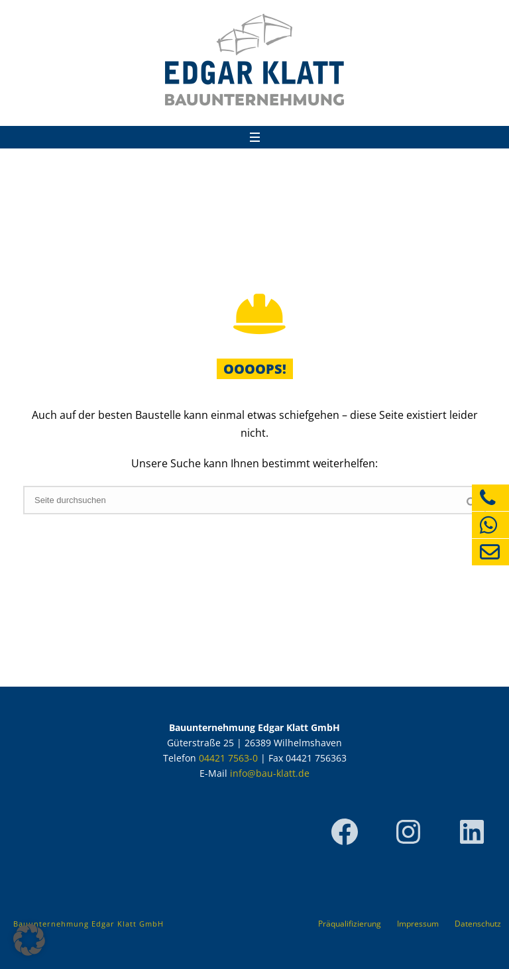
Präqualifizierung (349, 924)
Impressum (418, 924)
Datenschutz (478, 924)
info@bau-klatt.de (270, 773)
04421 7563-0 (228, 758)
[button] (29, 940)
